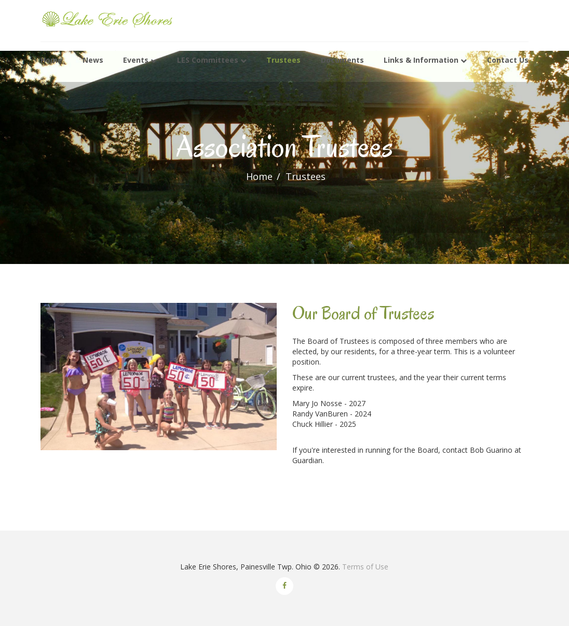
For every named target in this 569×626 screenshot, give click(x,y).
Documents (342, 60)
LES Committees (207, 60)
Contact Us (508, 60)
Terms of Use (365, 567)
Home (51, 60)
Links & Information (421, 60)
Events (135, 60)
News (93, 60)
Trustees (283, 60)
